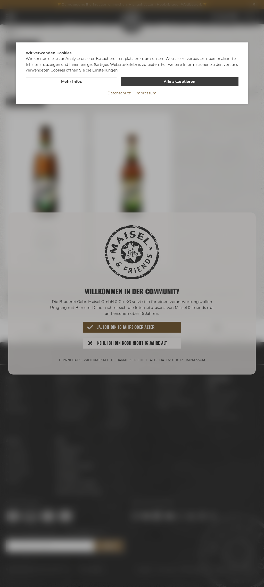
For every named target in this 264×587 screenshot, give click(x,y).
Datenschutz (119, 93)
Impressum (146, 93)
